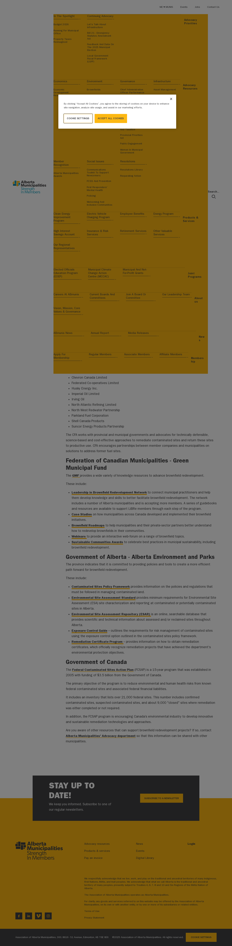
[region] (117, 112)
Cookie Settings (78, 118)
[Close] (171, 99)
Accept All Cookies (111, 118)
